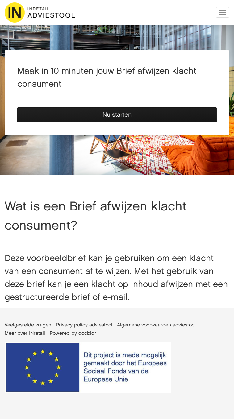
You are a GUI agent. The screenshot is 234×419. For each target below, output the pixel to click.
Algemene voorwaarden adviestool (156, 325)
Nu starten (117, 115)
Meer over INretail (25, 333)
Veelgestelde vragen (28, 325)
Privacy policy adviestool (84, 325)
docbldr (87, 333)
